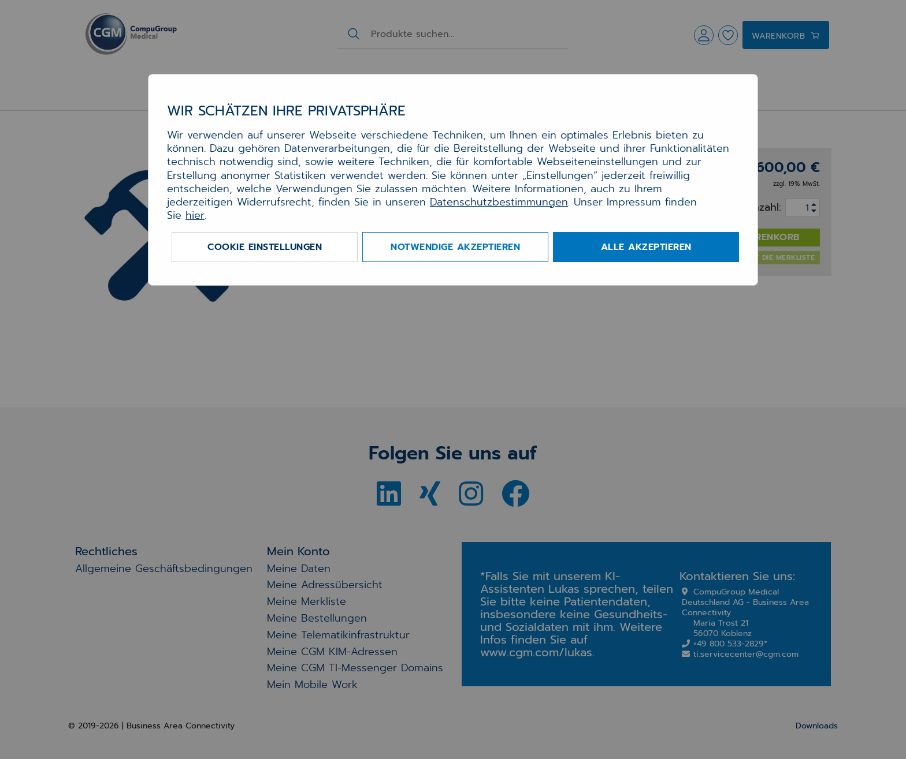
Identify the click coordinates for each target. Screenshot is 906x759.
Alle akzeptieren (646, 247)
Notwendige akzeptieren (455, 247)
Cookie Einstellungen (264, 247)
